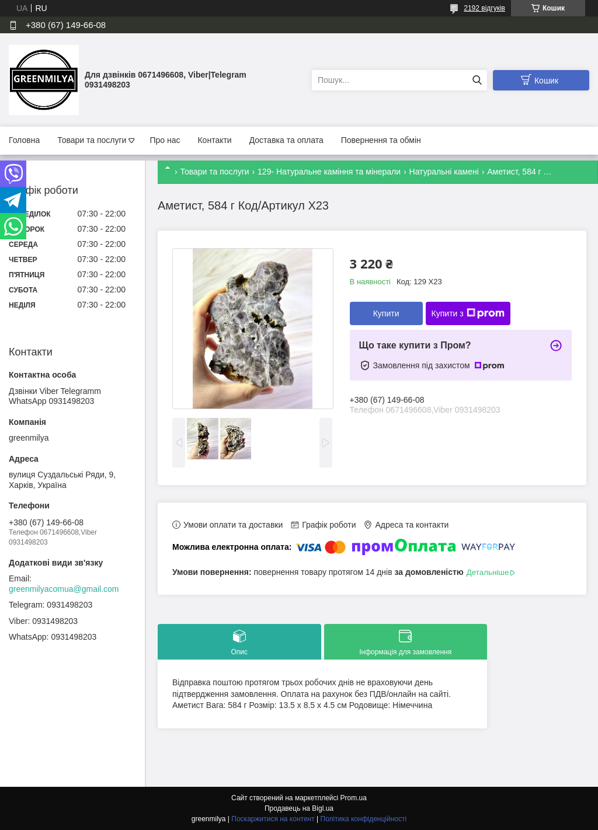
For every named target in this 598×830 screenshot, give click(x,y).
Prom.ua (353, 798)
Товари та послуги (91, 140)
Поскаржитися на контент (272, 819)
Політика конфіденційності (364, 819)
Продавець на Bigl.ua (299, 808)
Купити (386, 313)
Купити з (468, 313)
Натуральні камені (444, 171)
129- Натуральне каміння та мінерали (329, 171)
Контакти (214, 140)
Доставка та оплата (286, 140)
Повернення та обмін (381, 140)
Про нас (165, 140)
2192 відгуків (484, 8)
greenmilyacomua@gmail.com (64, 589)
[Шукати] (477, 80)
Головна (24, 140)
